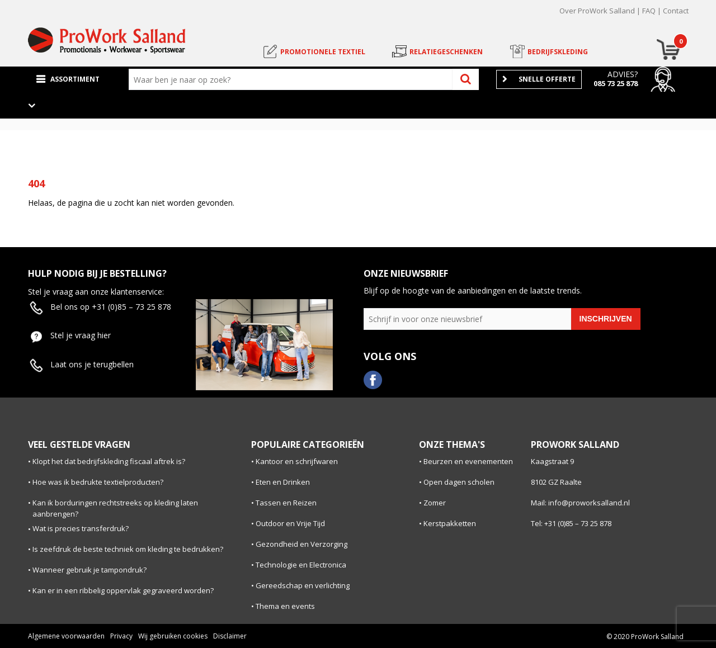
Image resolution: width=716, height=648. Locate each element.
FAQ (649, 11)
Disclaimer (230, 636)
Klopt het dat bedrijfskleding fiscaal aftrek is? (108, 461)
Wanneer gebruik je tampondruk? (89, 570)
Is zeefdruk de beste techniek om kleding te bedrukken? (127, 549)
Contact (676, 11)
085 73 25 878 (615, 83)
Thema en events (285, 606)
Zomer (434, 503)
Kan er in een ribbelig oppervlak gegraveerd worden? (123, 590)
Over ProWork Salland (597, 11)
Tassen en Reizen (286, 503)
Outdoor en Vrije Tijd (290, 523)
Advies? (622, 74)
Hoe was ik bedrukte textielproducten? (97, 482)
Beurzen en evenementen (468, 461)
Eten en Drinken (283, 482)
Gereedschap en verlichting (303, 585)
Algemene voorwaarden (66, 636)
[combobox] (293, 79)
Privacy (121, 636)
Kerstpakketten (449, 523)
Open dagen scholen (458, 482)
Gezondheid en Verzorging (301, 544)
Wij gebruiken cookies (173, 636)
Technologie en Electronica (301, 565)
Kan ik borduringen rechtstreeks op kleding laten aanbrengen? (115, 508)
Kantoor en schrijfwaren (297, 461)
